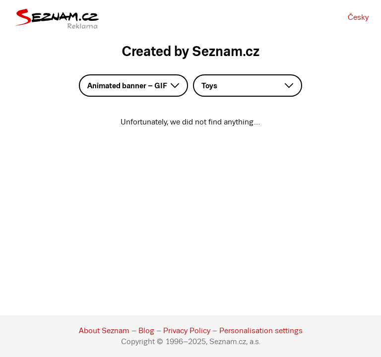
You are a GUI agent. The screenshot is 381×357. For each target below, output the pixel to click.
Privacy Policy (186, 330)
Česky (358, 17)
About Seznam (104, 330)
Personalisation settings (261, 330)
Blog (146, 330)
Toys (209, 85)
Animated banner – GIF (127, 85)
